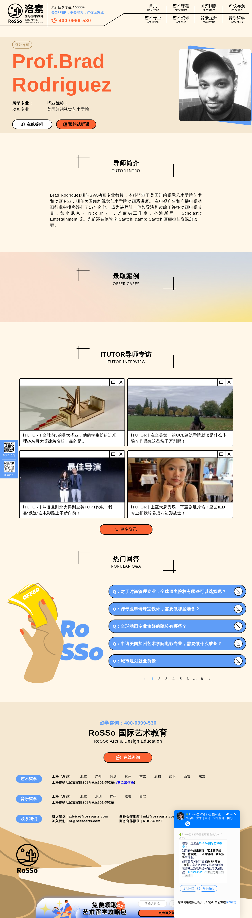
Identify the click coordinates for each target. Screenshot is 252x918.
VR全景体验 (125, 782)
